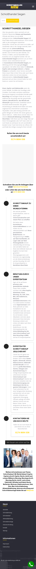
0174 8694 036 (19, 192)
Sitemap (5, 531)
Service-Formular (20, 187)
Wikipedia (30, 490)
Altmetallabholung (8, 518)
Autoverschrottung (8, 524)
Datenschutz (6, 547)
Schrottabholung (7, 512)
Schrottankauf (6, 515)
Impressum (6, 544)
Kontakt (5, 528)
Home (3, 20)
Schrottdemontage (8, 521)
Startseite (5, 509)
